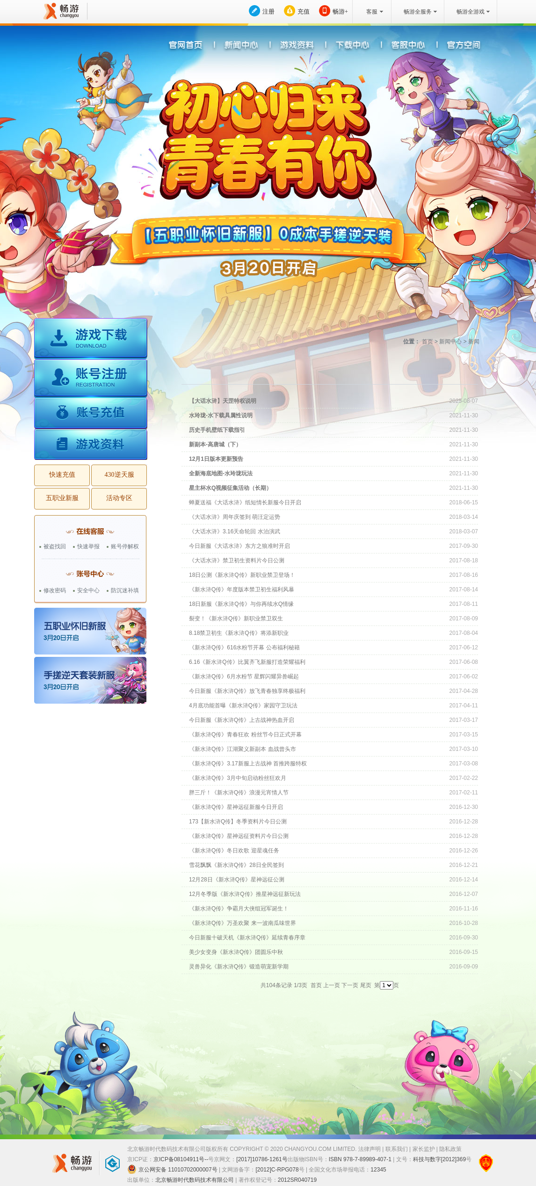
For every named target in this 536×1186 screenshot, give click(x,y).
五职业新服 (62, 498)
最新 (257, 377)
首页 (427, 341)
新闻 (304, 377)
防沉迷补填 (125, 590)
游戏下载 (90, 339)
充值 (303, 11)
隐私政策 (450, 1149)
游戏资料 (90, 444)
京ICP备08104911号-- (180, 1159)
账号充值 (90, 414)
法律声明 (369, 1149)
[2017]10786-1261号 (261, 1159)
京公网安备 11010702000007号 (172, 1169)
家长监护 (424, 1149)
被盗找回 (54, 546)
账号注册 (90, 379)
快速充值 (62, 474)
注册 (268, 11)
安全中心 (88, 590)
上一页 (331, 985)
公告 (351, 377)
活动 (398, 377)
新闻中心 (450, 341)
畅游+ (340, 11)
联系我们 (396, 1149)
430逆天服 (119, 474)
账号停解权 (125, 546)
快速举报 (88, 546)
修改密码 (54, 590)
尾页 (365, 985)
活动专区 (119, 498)
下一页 (349, 985)
